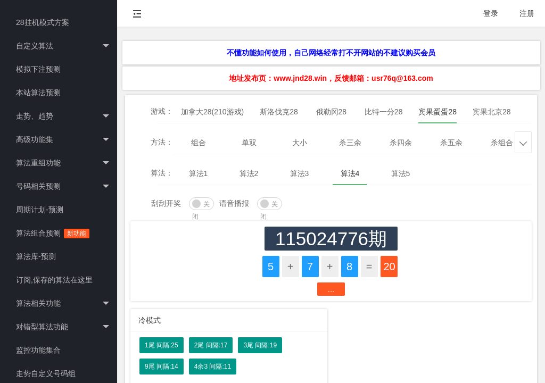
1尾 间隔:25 (161, 345)
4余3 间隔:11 (212, 366)
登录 (490, 13)
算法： (162, 173)
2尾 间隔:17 (211, 345)
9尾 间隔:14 (161, 366)
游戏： (162, 111)
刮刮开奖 (166, 203)
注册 (526, 13)
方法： (162, 142)
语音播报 (234, 203)
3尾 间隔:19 (260, 345)
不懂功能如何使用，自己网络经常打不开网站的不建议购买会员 (331, 52)
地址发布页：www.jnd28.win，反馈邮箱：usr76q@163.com (331, 78)
